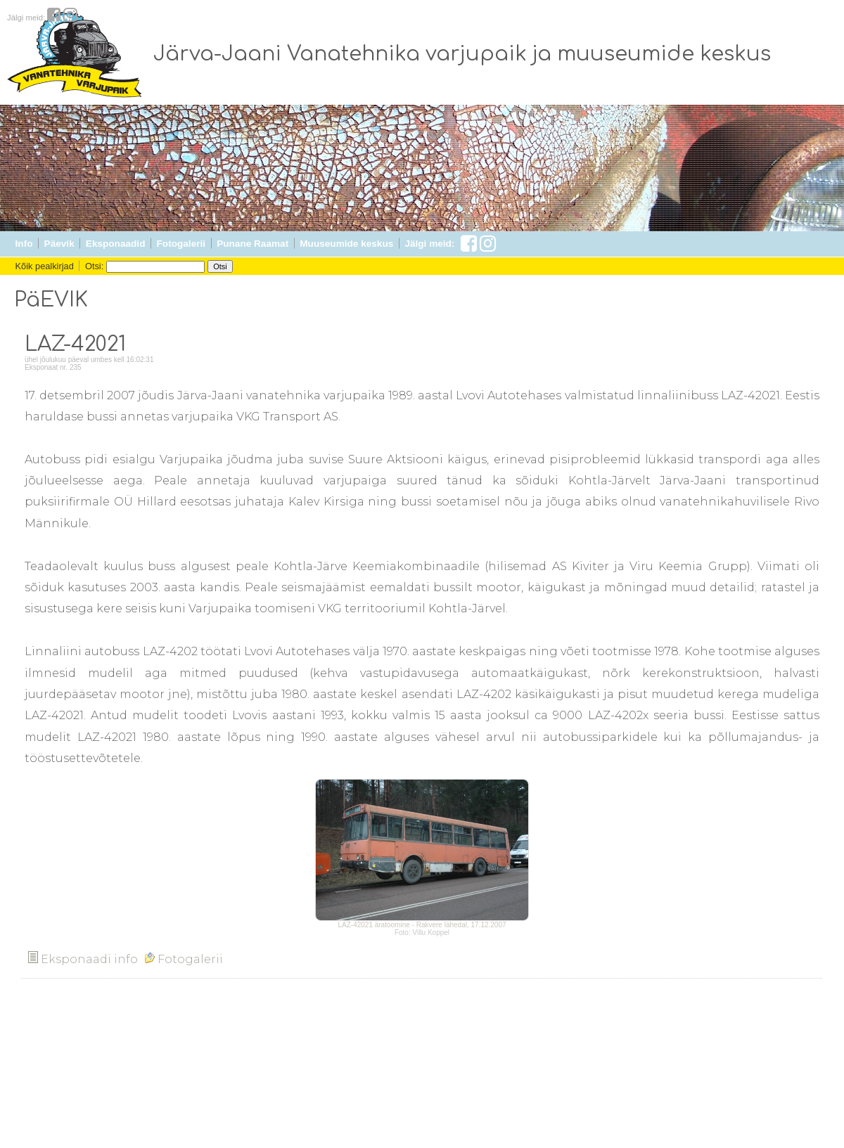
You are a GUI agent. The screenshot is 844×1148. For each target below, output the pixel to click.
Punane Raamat (252, 243)
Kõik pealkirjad (44, 266)
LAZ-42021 (75, 344)
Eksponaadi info (83, 959)
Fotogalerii (181, 243)
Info (24, 243)
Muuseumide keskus (346, 243)
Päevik (59, 243)
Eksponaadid (116, 243)
